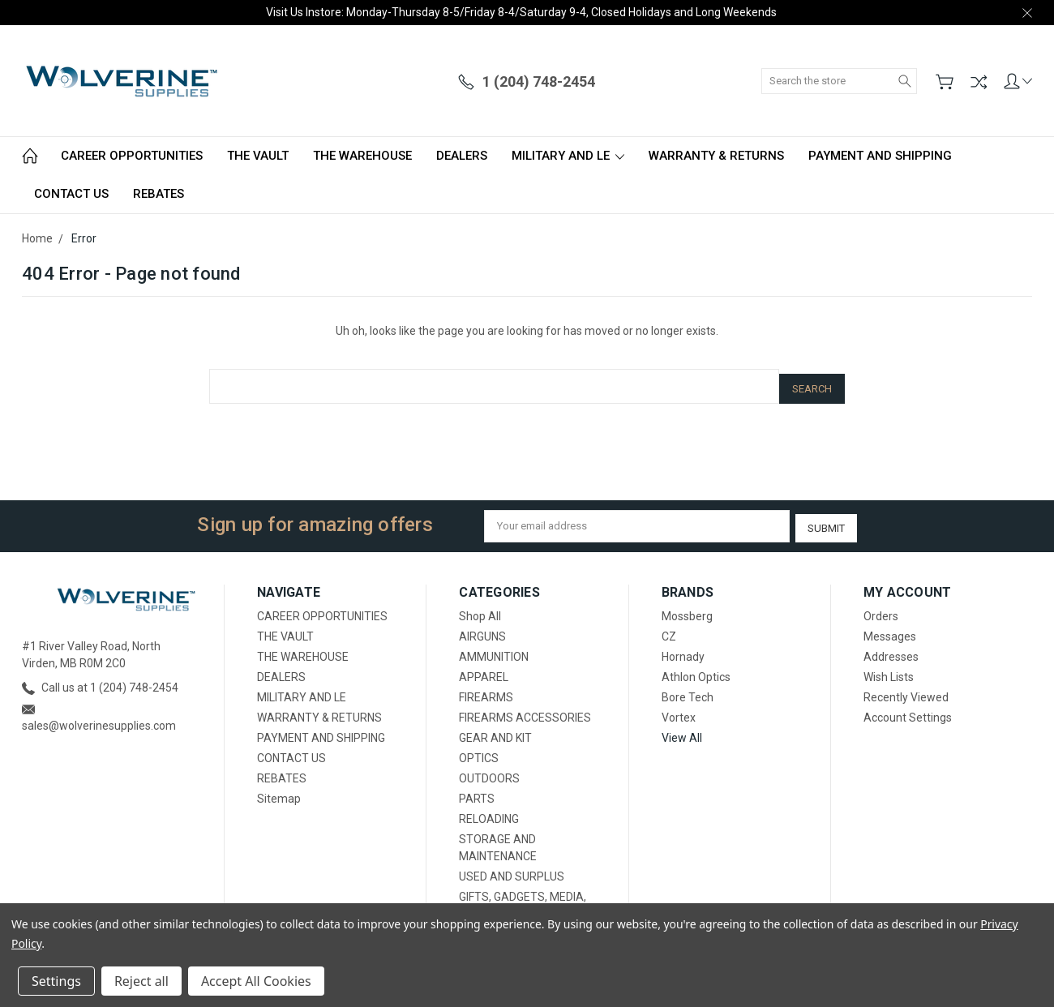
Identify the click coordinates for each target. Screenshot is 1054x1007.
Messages (889, 629)
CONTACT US (71, 193)
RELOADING (489, 811)
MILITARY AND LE (568, 155)
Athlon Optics (696, 669)
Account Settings (907, 710)
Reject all (141, 981)
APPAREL (483, 669)
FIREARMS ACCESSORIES (525, 710)
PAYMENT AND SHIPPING (880, 155)
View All (682, 730)
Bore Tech (687, 689)
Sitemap (279, 791)
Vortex (679, 710)
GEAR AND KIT (495, 730)
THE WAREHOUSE (362, 155)
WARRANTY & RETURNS (716, 155)
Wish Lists (888, 669)
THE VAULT (258, 155)
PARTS (477, 791)
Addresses (891, 649)
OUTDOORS (489, 771)
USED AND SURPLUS (511, 869)
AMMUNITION (494, 649)
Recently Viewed (906, 689)
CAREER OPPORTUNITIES (132, 155)
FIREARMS (486, 689)
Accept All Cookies (256, 981)
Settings (56, 981)
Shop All (480, 608)
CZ (669, 629)
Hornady (683, 649)
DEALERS (461, 155)
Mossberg (687, 608)
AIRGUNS (482, 629)
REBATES (158, 193)
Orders (880, 608)
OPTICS (479, 750)
